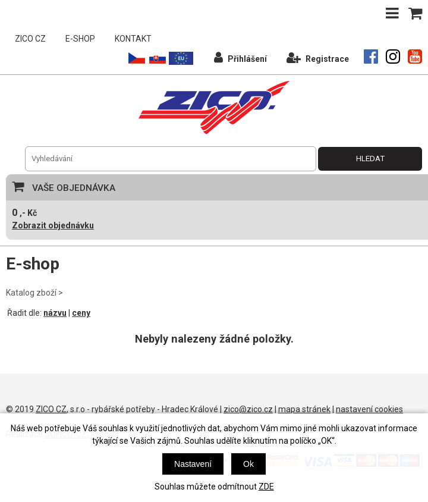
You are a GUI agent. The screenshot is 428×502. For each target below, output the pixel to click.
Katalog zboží (31, 292)
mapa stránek (304, 409)
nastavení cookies (369, 409)
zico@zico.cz (248, 409)
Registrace (318, 57)
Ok (248, 464)
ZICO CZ (30, 38)
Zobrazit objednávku (53, 225)
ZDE (266, 486)
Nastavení (193, 464)
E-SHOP (80, 38)
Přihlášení (240, 57)
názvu (55, 313)
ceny (81, 313)
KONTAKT (133, 38)
